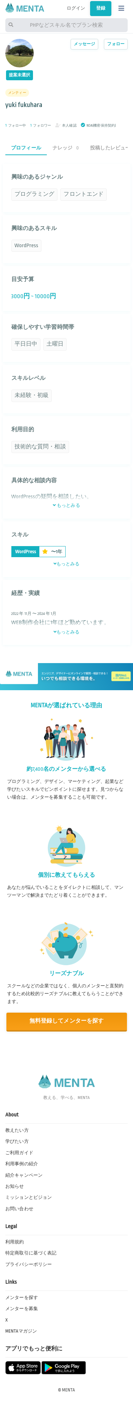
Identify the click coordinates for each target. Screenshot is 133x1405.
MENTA (68, 1390)
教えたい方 (17, 1130)
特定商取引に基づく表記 (30, 1253)
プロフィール (26, 148)
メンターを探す (21, 1297)
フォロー (115, 44)
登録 (100, 8)
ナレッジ (65, 148)
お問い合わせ (19, 1208)
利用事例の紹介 (21, 1163)
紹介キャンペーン (24, 1175)
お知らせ (14, 1186)
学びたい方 (17, 1141)
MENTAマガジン (21, 1331)
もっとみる (66, 505)
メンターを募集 (21, 1308)
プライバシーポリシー (28, 1264)
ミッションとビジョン (28, 1197)
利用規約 (14, 1241)
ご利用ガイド (19, 1152)
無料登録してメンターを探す (66, 1021)
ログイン (76, 8)
